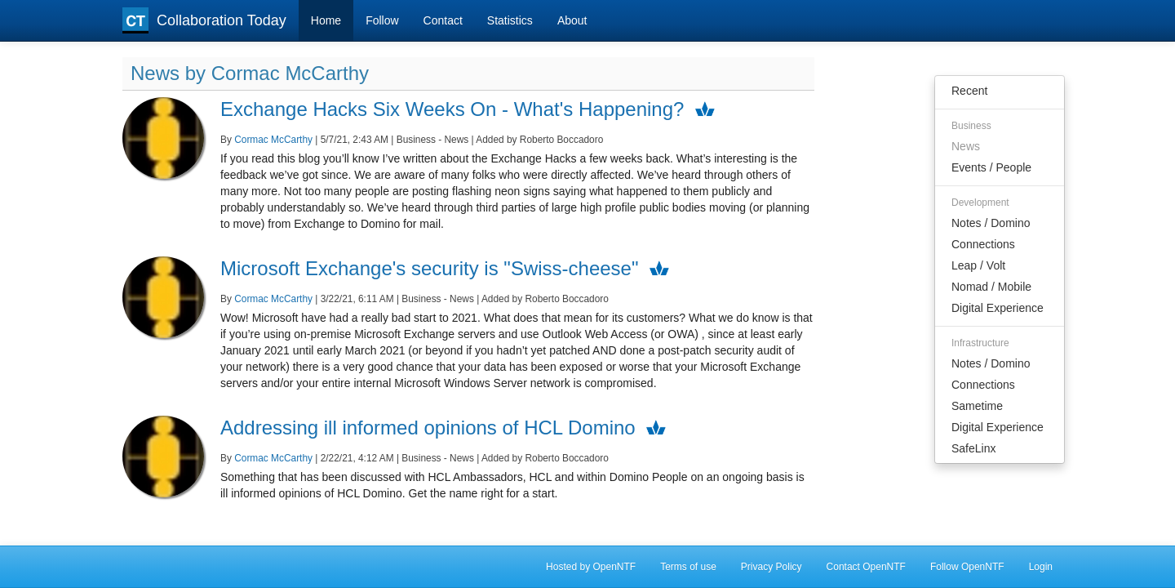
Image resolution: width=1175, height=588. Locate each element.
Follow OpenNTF (967, 566)
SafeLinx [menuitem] (973, 448)
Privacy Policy (771, 566)
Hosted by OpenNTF (591, 566)
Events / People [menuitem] (991, 167)
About (572, 20)
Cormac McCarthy (273, 139)
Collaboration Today (204, 20)
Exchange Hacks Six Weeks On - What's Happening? (452, 109)
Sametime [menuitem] (977, 405)
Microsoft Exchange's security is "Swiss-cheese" (429, 268)
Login (1041, 566)
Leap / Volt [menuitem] (978, 265)
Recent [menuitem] (969, 90)
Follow (382, 20)
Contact (443, 20)
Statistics (510, 20)
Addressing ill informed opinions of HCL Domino (428, 427)
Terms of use (688, 566)
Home (326, 20)
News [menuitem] (965, 146)
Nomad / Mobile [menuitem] (991, 286)
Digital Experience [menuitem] (997, 307)
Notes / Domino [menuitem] (990, 222)
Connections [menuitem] (983, 244)
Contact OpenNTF (866, 566)
